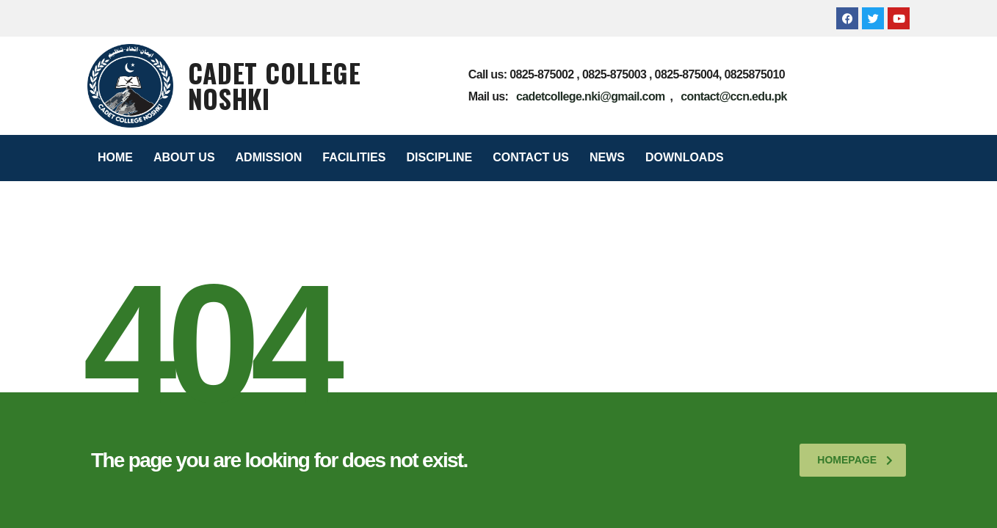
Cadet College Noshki (274, 85)
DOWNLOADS (684, 157)
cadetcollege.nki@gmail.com (590, 96)
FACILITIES (353, 157)
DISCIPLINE (439, 157)
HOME (115, 157)
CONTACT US (531, 157)
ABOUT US (184, 157)
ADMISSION (269, 157)
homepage (855, 460)
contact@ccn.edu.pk (734, 96)
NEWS (607, 157)
